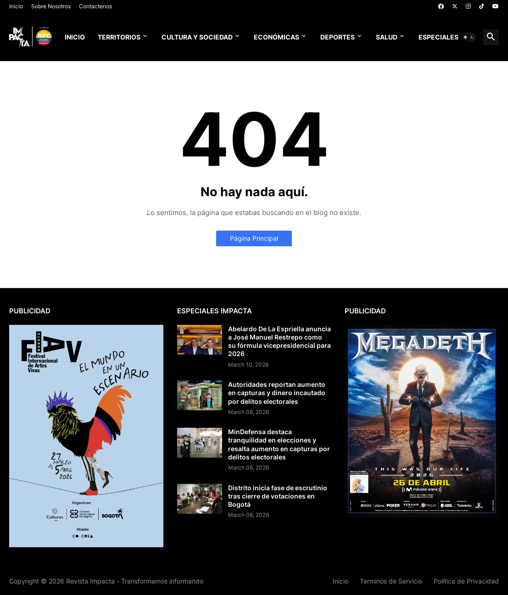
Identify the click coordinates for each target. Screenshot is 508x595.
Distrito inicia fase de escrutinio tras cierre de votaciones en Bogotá (277, 496)
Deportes (337, 37)
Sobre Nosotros (51, 6)
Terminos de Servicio (391, 581)
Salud (386, 37)
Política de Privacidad (466, 581)
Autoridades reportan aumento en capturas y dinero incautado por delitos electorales (276, 392)
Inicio (16, 6)
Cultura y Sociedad (197, 37)
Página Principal (254, 238)
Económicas (276, 37)
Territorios (119, 37)
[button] (468, 37)
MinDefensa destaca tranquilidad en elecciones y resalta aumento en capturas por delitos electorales (279, 444)
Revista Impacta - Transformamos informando (134, 581)
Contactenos (95, 6)
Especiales (438, 37)
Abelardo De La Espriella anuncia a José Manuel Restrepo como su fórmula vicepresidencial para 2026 (279, 341)
